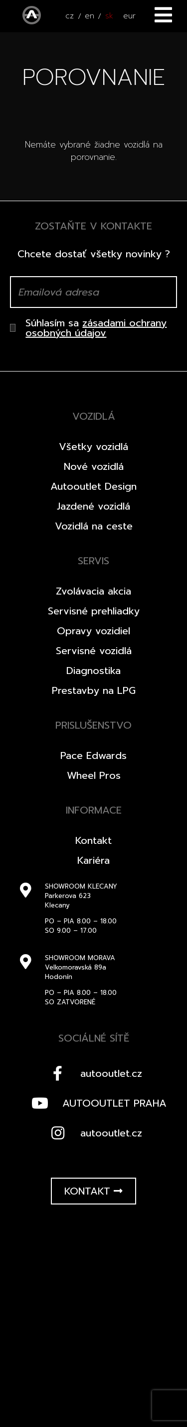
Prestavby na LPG (94, 690)
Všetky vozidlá (93, 446)
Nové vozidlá (94, 466)
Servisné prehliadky (94, 610)
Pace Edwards (93, 755)
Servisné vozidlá (94, 650)
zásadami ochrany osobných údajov (96, 327)
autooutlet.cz (93, 1073)
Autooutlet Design (93, 486)
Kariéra (93, 860)
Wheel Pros (94, 775)
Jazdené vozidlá (93, 506)
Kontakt (93, 840)
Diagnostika (93, 670)
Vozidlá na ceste (94, 526)
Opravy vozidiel (93, 630)
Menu (163, 15)
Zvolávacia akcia (93, 591)
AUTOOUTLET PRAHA (97, 1103)
